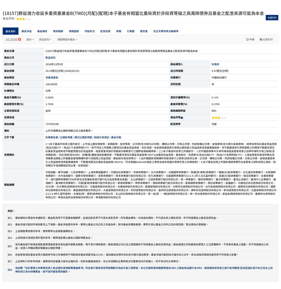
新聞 (118, 31)
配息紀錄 (105, 31)
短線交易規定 (101, 137)
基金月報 (116, 137)
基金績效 (42, 31)
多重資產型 (52, 77)
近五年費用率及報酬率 (165, 31)
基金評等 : (17, 18)
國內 (30, 39)
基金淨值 (27, 31)
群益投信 (45, 39)
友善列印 (272, 17)
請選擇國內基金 (67, 39)
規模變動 (74, 31)
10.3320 (13, 39)
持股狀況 (90, 31)
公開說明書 (66, 137)
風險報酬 (58, 31)
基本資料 (11, 31)
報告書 (144, 31)
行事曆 (130, 31)
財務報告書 (52, 137)
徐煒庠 (215, 64)
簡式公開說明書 (83, 137)
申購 (250, 39)
